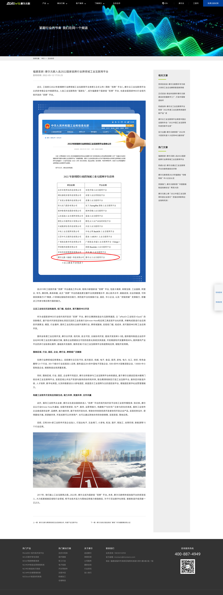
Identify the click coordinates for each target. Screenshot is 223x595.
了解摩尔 (99, 3)
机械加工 (62, 576)
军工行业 (62, 561)
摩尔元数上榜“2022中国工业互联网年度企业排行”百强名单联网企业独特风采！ (172, 197)
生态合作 (116, 3)
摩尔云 (181, 3)
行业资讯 (88, 569)
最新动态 (88, 565)
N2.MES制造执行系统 (31, 569)
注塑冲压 (62, 573)
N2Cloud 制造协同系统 (32, 576)
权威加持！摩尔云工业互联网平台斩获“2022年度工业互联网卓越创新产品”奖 (172, 109)
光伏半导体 (63, 553)
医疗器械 (62, 557)
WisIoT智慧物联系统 (31, 561)
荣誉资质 (88, 557)
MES (43, 58)
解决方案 (62, 3)
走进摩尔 (88, 553)
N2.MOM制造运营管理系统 (33, 565)
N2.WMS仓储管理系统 (32, 573)
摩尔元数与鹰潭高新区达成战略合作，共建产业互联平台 (58, 522)
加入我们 (88, 573)
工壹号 (196, 3)
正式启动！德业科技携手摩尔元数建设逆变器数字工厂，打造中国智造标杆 (171, 97)
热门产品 (27, 548)
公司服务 (88, 561)
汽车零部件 (63, 569)
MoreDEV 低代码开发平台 (33, 553)
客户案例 (81, 3)
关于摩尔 (88, 548)
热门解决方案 (64, 548)
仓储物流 (62, 580)
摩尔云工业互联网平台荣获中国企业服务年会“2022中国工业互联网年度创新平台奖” (172, 122)
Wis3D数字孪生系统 (31, 557)
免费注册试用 (213, 3)
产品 (45, 3)
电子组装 (62, 565)
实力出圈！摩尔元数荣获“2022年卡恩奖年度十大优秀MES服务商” (171, 135)
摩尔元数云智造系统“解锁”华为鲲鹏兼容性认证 (113, 522)
